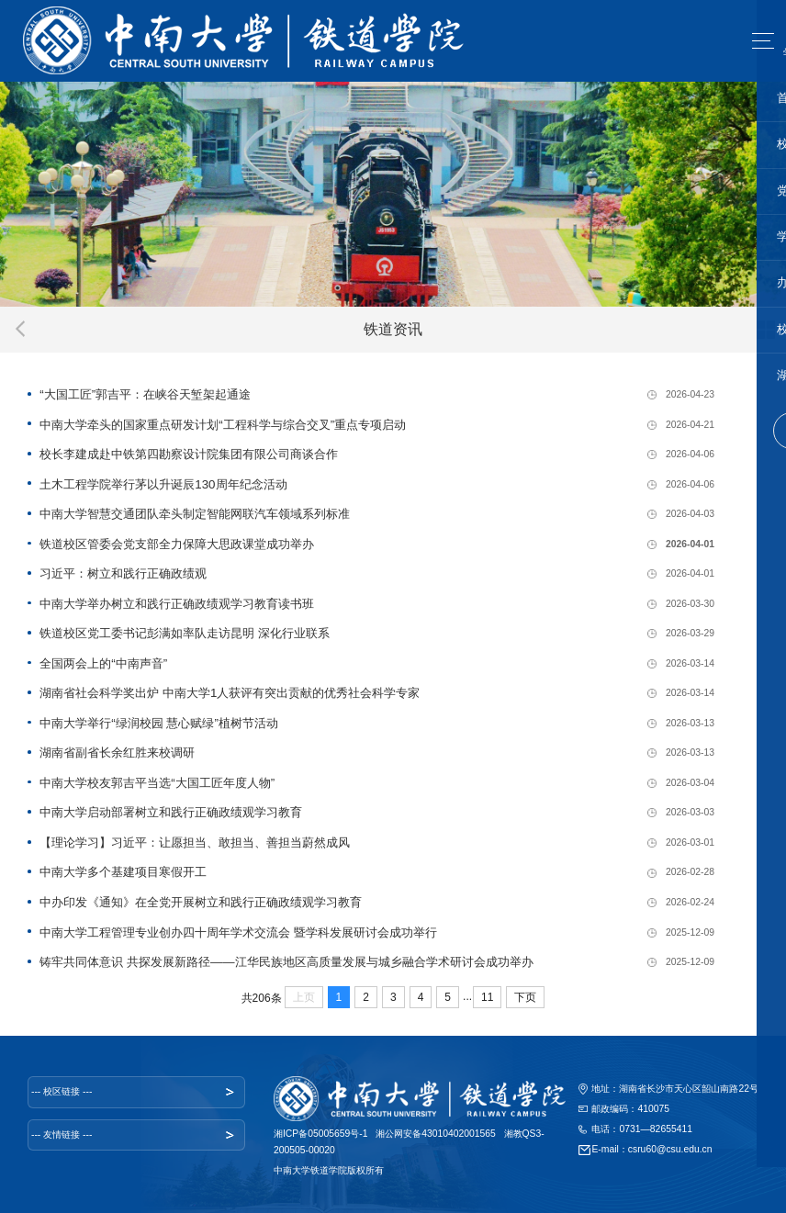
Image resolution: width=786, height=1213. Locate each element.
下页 (525, 997)
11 (487, 997)
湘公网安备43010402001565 (436, 1134)
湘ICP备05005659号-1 (321, 1134)
